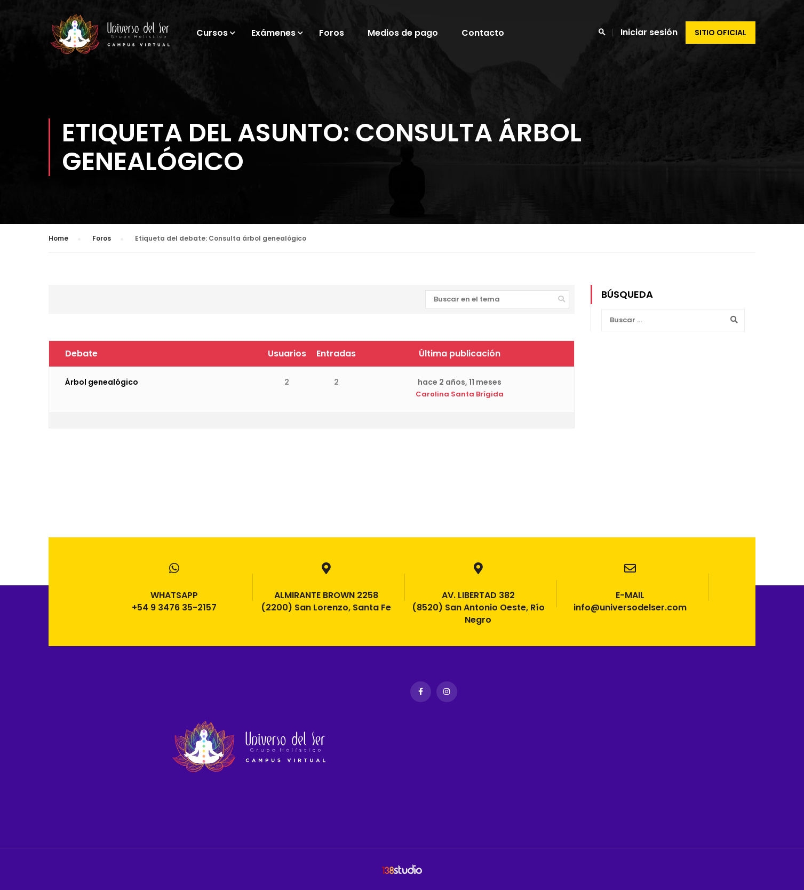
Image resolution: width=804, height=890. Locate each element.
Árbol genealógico (101, 389)
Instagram (446, 691)
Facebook (420, 691)
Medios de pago (413, 33)
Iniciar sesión (649, 32)
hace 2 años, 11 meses (459, 389)
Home (58, 245)
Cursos (222, 33)
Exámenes (283, 33)
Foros (341, 33)
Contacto (493, 33)
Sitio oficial (720, 32)
